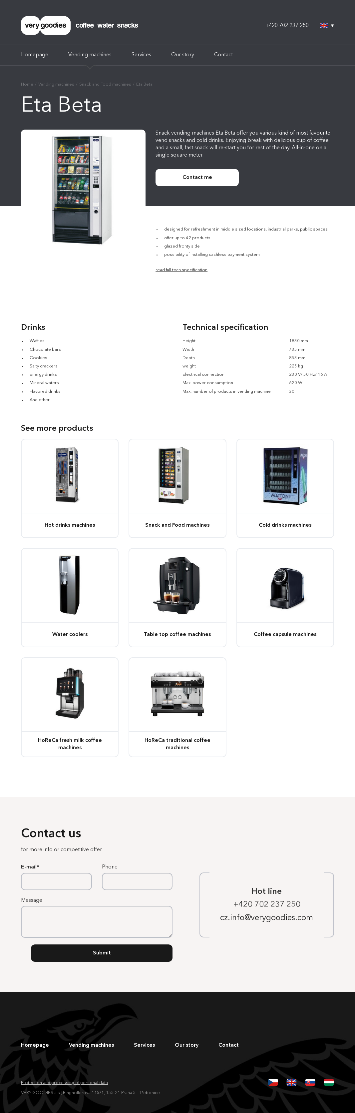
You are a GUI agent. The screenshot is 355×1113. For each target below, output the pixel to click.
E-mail (29, 867)
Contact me (197, 177)
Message (31, 900)
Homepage (34, 55)
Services (141, 55)
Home (27, 84)
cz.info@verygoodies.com (266, 918)
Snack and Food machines (105, 84)
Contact (223, 55)
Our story (182, 55)
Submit (102, 953)
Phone (110, 867)
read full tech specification (181, 270)
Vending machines (90, 55)
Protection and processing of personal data (64, 1083)
